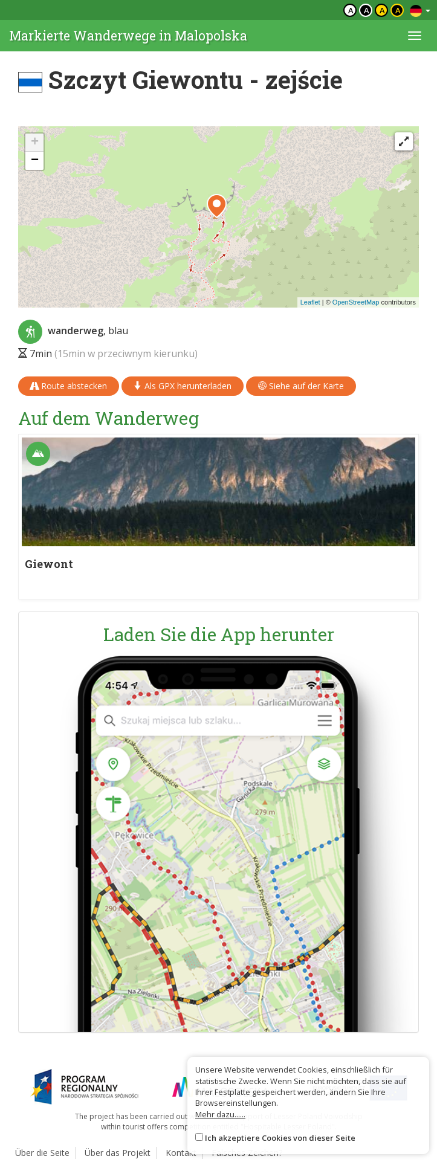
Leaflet (310, 302)
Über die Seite (42, 1152)
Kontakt (181, 1152)
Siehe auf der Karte (301, 386)
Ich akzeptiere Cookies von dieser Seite (280, 1137)
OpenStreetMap (356, 302)
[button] (217, 206)
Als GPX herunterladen (182, 386)
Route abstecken (68, 386)
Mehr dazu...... (220, 1114)
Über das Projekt (118, 1152)
